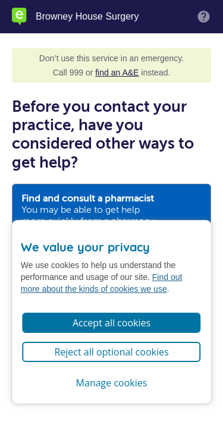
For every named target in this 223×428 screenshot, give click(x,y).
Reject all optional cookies (111, 351)
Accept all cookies (111, 322)
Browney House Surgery (87, 16)
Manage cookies (111, 382)
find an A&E (117, 72)
